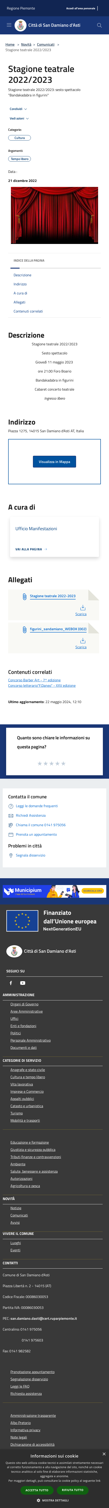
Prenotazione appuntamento (32, 1371)
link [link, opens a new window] (98, 1481)
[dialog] (54, 1478)
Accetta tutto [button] (37, 1490)
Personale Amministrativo (30, 1040)
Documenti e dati (23, 1047)
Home (10, 44)
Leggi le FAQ (20, 1386)
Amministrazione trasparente (33, 1415)
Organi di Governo (24, 1004)
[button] (54, 1500)
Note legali (18, 1437)
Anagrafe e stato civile (27, 1069)
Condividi (19, 109)
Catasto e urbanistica (26, 1106)
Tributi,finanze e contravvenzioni (35, 1157)
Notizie (15, 1208)
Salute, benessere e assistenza (34, 1171)
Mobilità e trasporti (25, 1120)
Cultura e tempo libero (27, 1077)
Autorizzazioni (21, 1178)
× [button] (104, 1454)
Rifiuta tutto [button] (73, 1490)
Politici (15, 1033)
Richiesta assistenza (26, 1393)
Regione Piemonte (21, 8)
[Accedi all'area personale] (80, 8)
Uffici (14, 1018)
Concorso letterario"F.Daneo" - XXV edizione (42, 685)
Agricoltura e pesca (25, 1185)
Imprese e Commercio (27, 1091)
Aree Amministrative (26, 1011)
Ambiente (17, 1164)
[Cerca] (99, 25)
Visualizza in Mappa (54, 461)
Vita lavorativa (21, 1084)
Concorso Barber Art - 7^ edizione (34, 680)
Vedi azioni (20, 118)
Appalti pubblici (22, 1098)
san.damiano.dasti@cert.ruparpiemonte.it (43, 1318)
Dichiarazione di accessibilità (32, 1444)
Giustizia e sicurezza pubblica (32, 1149)
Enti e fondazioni (23, 1025)
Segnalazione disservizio (29, 1379)
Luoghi (15, 1243)
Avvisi (15, 1222)
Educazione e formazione (29, 1142)
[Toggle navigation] (9, 25)
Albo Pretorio (20, 1422)
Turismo (16, 1113)
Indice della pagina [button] (29, 260)
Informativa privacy (25, 1430)
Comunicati (45, 44)
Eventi (15, 1250)
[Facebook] (10, 983)
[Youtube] (22, 983)
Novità (26, 44)
